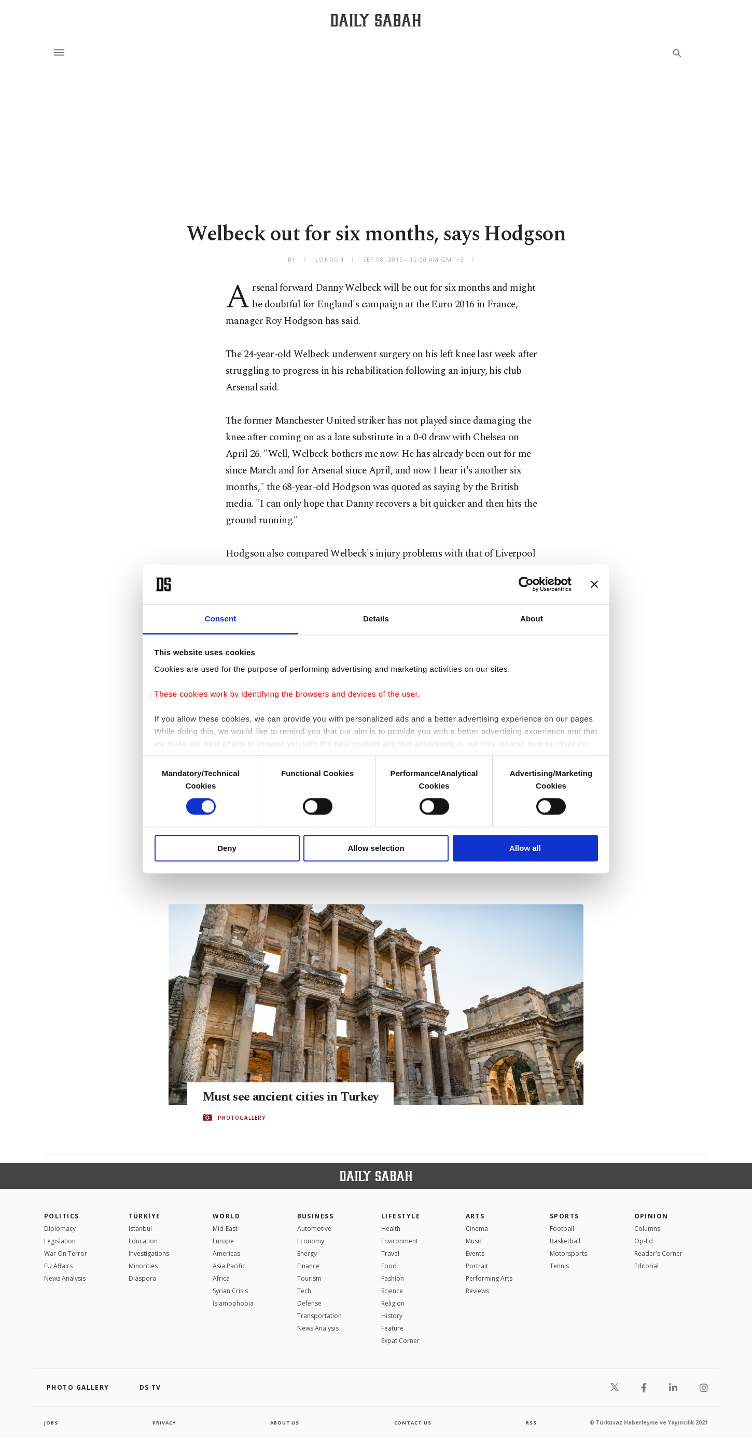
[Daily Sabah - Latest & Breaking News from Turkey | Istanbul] (375, 19)
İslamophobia (233, 1303)
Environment (399, 1241)
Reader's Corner (658, 1253)
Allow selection (375, 848)
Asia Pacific (229, 1265)
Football (562, 1228)
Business (315, 1216)
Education (143, 1241)
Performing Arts (489, 1278)
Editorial (646, 1265)
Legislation (60, 1241)
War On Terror (65, 1253)
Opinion (651, 1216)
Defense (309, 1303)
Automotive (314, 1228)
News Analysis (65, 1278)
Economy (310, 1241)
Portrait (477, 1265)
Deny (226, 848)
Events (475, 1253)
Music (474, 1241)
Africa (221, 1278)
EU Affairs (58, 1265)
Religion (393, 1303)
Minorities (143, 1265)
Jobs (51, 1422)
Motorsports (568, 1253)
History (391, 1315)
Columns (647, 1228)
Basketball (565, 1241)
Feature (392, 1328)
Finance (308, 1265)
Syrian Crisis (230, 1290)
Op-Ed (643, 1241)
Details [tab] (376, 618)
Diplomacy (60, 1228)
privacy (164, 1422)
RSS (531, 1422)
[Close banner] (594, 584)
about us (285, 1422)
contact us (413, 1422)
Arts (475, 1216)
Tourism (309, 1278)
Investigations (149, 1253)
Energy (307, 1253)
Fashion (392, 1278)
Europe (223, 1241)
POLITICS (61, 1216)
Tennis (559, 1265)
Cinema (477, 1228)
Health (390, 1228)
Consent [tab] (220, 618)
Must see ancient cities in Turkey (295, 1097)
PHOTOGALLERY (242, 1117)
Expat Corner (400, 1340)
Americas (226, 1253)
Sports (564, 1216)
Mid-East (225, 1228)
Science (392, 1290)
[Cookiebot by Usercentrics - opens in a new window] (526, 584)
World (226, 1216)
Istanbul (140, 1228)
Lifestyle (400, 1216)
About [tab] (531, 618)
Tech (304, 1290)
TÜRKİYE (145, 1216)
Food (389, 1265)
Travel (390, 1253)
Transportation (319, 1315)
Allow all (525, 848)
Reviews (477, 1290)
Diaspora (142, 1278)
